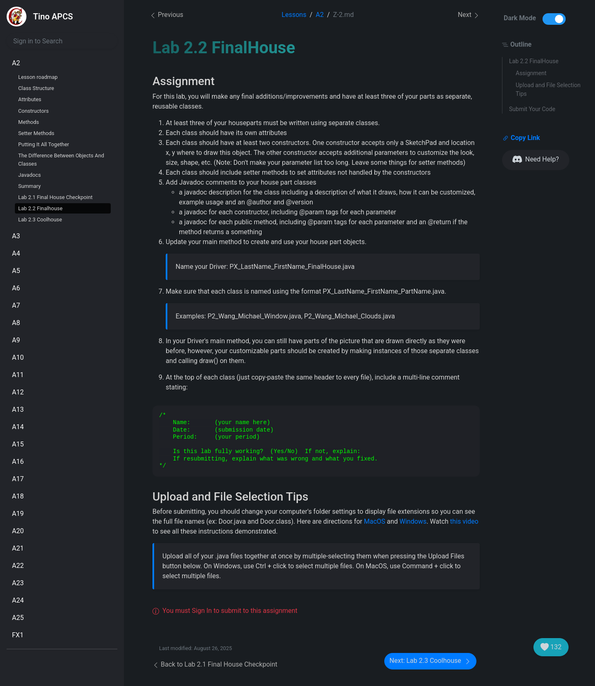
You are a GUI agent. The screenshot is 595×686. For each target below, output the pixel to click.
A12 (18, 392)
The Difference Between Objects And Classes (61, 159)
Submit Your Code (532, 109)
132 (551, 647)
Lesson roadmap (37, 77)
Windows (413, 521)
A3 (16, 236)
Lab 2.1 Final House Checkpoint (55, 197)
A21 (18, 548)
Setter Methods (36, 133)
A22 (18, 566)
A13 (18, 409)
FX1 (18, 635)
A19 (18, 513)
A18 (18, 496)
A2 (16, 63)
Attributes (29, 99)
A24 (18, 600)
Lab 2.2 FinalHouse (534, 61)
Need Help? (535, 159)
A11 (18, 375)
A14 (18, 427)
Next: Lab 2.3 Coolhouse (430, 661)
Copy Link (521, 138)
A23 (18, 583)
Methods (28, 122)
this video (464, 521)
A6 (16, 288)
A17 (18, 479)
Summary (29, 186)
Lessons (294, 15)
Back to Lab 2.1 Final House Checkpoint (214, 664)
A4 (16, 253)
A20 (18, 531)
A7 (16, 305)
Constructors (33, 111)
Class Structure (36, 88)
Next (469, 15)
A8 (16, 323)
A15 (18, 444)
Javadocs (29, 175)
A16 (18, 461)
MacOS (375, 521)
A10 (18, 357)
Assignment (531, 73)
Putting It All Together (43, 144)
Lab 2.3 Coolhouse (40, 219)
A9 (16, 340)
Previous (166, 15)
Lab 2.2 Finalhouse (40, 208)
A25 (18, 618)
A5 (16, 271)
